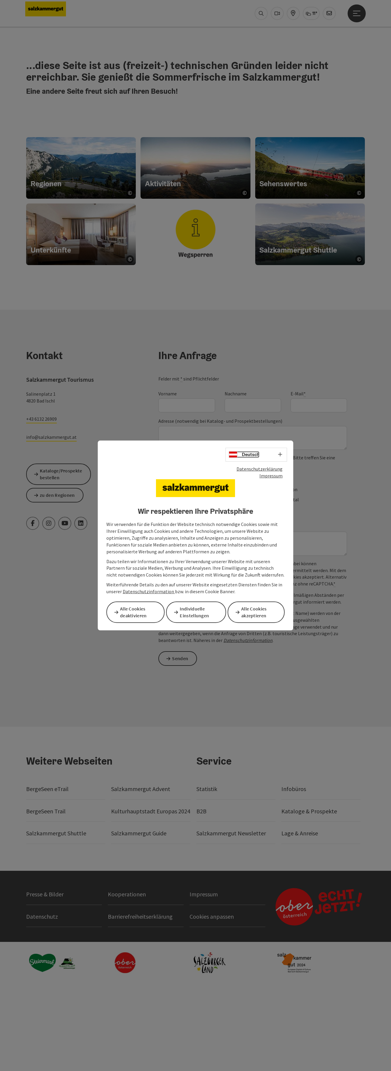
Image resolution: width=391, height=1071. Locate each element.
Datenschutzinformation (149, 592)
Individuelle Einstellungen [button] (196, 612)
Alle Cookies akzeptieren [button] (256, 612)
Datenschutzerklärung (260, 469)
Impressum (271, 476)
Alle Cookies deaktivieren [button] (135, 612)
